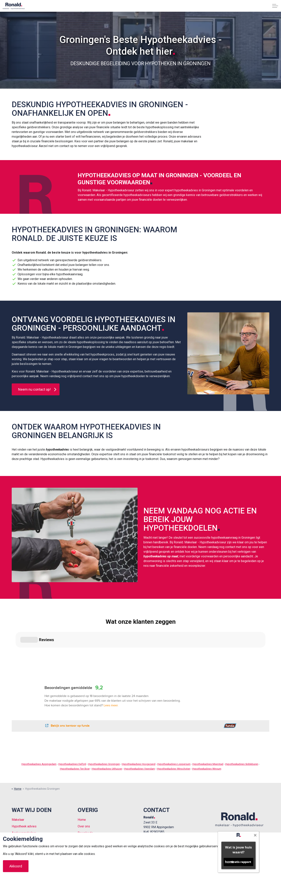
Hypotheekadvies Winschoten (173, 734)
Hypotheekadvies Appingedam (38, 730)
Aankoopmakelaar (24, 799)
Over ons (84, 792)
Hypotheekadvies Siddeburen (241, 730)
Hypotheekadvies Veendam (139, 734)
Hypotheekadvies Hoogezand (138, 730)
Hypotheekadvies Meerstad (207, 730)
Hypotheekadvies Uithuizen (107, 734)
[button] (228, 353)
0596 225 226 (153, 810)
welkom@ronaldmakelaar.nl (161, 805)
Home (82, 786)
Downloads (85, 799)
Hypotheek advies (24, 792)
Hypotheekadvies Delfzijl (72, 730)
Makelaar (18, 786)
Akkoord (15, 866)
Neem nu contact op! (35, 389)
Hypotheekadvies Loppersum (173, 730)
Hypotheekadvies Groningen (104, 730)
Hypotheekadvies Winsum (206, 734)
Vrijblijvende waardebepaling (31, 805)
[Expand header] (275, 6)
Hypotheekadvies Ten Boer (75, 734)
